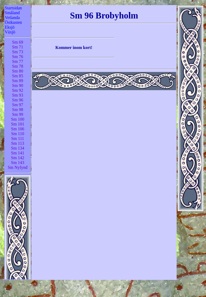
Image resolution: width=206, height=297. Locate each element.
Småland (12, 12)
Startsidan (13, 8)
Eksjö (9, 27)
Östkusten (13, 22)
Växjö (10, 32)
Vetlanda (12, 17)
